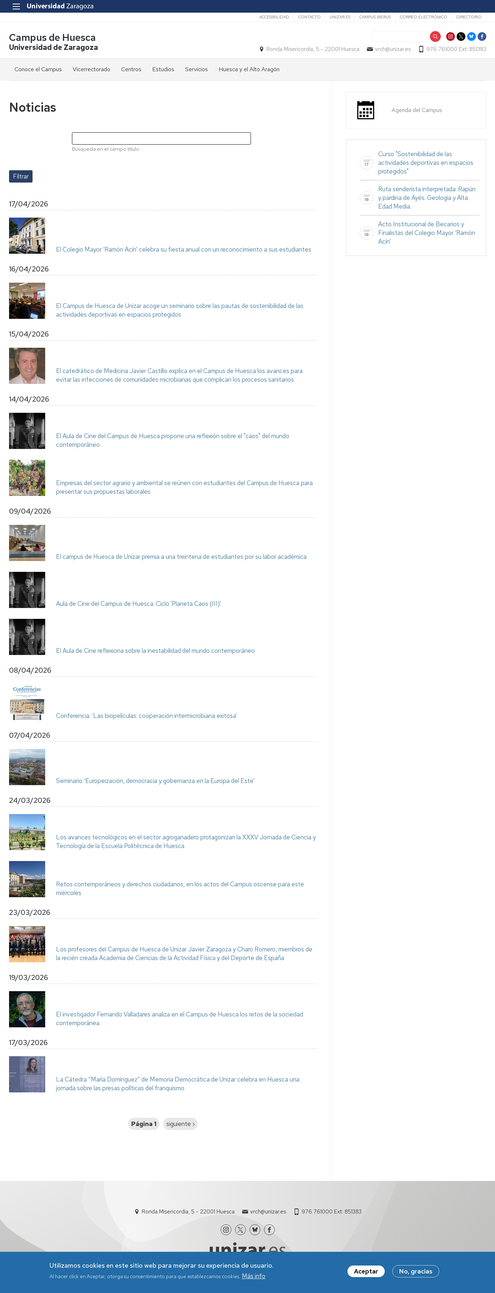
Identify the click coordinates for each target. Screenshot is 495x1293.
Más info (253, 1277)
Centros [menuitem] (131, 69)
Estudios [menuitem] (163, 69)
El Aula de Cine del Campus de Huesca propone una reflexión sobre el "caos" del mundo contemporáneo (172, 440)
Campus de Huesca (52, 37)
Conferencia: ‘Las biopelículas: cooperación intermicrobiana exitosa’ (146, 716)
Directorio (469, 17)
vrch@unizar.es (393, 49)
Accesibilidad (274, 17)
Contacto (309, 17)
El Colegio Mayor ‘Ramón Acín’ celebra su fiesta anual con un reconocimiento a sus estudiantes (183, 249)
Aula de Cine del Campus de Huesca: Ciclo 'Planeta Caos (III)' (138, 604)
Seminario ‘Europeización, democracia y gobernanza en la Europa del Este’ (155, 781)
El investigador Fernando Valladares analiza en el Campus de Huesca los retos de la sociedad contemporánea (179, 1018)
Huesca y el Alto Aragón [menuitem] (249, 69)
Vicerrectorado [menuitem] (91, 69)
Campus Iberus (375, 17)
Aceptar (366, 1272)
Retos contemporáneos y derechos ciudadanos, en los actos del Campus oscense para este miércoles (180, 888)
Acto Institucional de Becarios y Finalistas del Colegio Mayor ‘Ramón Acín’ (426, 232)
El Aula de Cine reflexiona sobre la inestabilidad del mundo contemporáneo (155, 651)
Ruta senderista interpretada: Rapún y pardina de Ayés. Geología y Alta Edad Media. (426, 197)
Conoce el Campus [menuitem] (38, 69)
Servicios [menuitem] (196, 69)
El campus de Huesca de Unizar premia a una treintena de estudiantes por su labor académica (181, 557)
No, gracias (415, 1272)
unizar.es (340, 17)
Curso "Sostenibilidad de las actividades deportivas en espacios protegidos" (425, 162)
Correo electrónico (423, 17)
